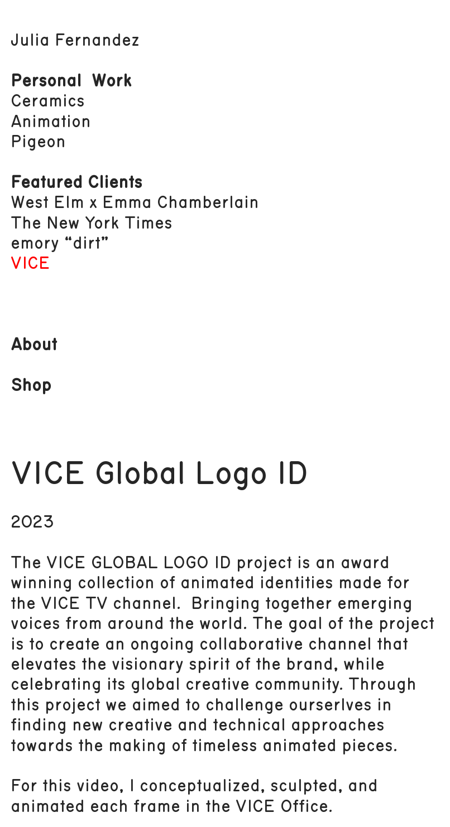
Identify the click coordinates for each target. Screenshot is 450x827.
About (34, 345)
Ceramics (48, 101)
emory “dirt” (60, 243)
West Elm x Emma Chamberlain (135, 202)
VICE (30, 263)
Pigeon (38, 142)
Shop (31, 385)
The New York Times (92, 223)
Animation (51, 121)
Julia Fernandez (75, 40)
